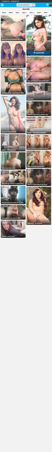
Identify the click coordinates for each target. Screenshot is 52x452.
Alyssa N (39, 12)
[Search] (33, 5)
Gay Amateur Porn (15, 1)
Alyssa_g (32, 12)
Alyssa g (4, 12)
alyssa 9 (11, 12)
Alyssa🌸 (24, 12)
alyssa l (17, 12)
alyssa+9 (46, 12)
